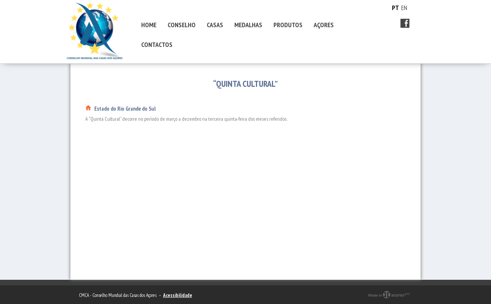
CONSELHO (182, 24)
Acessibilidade (177, 295)
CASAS (215, 24)
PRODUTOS (287, 24)
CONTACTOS (156, 44)
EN (404, 8)
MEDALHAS (248, 24)
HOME (148, 24)
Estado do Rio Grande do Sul (125, 108)
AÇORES (324, 24)
